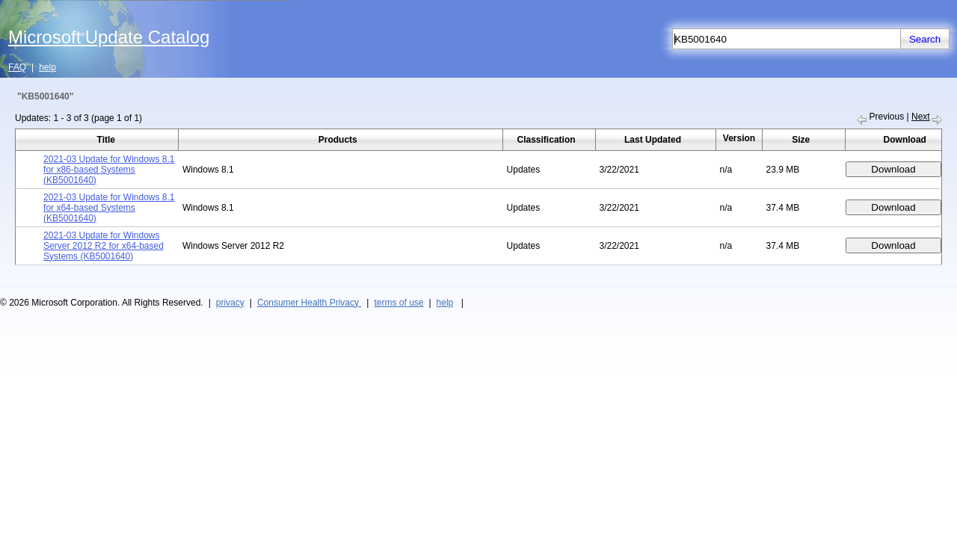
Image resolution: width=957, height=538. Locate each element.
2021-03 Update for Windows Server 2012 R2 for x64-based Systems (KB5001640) (103, 246)
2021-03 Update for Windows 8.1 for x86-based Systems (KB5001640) (108, 169)
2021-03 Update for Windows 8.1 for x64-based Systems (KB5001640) (108, 207)
